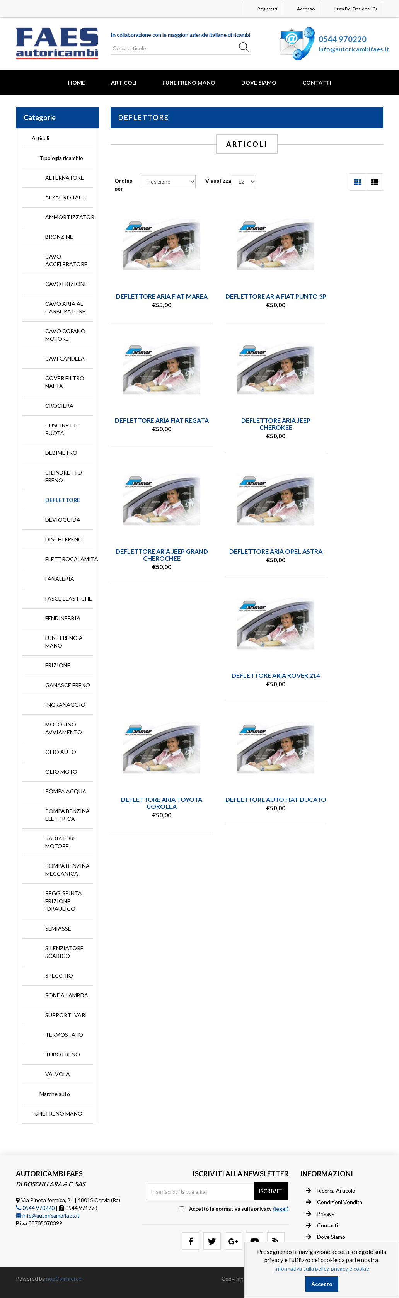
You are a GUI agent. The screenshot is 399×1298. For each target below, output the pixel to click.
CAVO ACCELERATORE (66, 260)
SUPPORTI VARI (66, 1015)
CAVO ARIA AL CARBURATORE (65, 307)
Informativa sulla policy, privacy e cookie (321, 1268)
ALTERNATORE (64, 177)
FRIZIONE (57, 665)
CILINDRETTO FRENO (63, 476)
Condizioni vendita (334, 1202)
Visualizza (218, 180)
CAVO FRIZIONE (66, 284)
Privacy (320, 1213)
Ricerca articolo (330, 1190)
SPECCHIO (59, 975)
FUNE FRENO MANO (188, 82)
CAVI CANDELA (65, 358)
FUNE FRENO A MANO (64, 642)
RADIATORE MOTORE (61, 842)
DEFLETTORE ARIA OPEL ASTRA (342, 430)
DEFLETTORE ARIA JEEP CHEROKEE (152, 430)
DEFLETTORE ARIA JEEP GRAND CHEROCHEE (246, 430)
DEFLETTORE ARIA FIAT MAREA (152, 300)
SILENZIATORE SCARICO (64, 952)
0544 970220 (343, 39)
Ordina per (123, 184)
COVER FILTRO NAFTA (64, 382)
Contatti (316, 82)
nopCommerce (64, 1278)
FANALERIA (59, 578)
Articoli (123, 82)
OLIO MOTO (61, 771)
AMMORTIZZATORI (69, 217)
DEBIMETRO (61, 452)
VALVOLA (57, 1074)
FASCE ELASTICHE (68, 598)
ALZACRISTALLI (65, 197)
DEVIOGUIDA (62, 519)
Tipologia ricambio (61, 158)
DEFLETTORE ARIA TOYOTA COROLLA (247, 561)
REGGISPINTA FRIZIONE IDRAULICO (63, 901)
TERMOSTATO (64, 1034)
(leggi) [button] (280, 1209)
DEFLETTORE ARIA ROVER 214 (152, 561)
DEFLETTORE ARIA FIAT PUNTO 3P (247, 300)
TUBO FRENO (62, 1054)
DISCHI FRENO (64, 539)
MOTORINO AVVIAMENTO (63, 728)
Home (76, 82)
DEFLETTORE (62, 500)
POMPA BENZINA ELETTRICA (67, 815)
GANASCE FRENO (67, 685)
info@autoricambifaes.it (354, 49)
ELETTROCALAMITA (69, 559)
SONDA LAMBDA (66, 995)
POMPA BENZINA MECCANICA (67, 869)
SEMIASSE (58, 928)
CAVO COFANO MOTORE (65, 335)
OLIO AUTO (60, 752)
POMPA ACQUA (65, 791)
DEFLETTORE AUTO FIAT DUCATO (341, 561)
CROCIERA (59, 405)
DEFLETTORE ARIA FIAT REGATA (341, 300)
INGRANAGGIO (65, 704)
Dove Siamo (258, 82)
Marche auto (54, 1093)
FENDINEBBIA (62, 618)
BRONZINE (59, 236)
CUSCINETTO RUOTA (63, 429)
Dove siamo (325, 1236)
